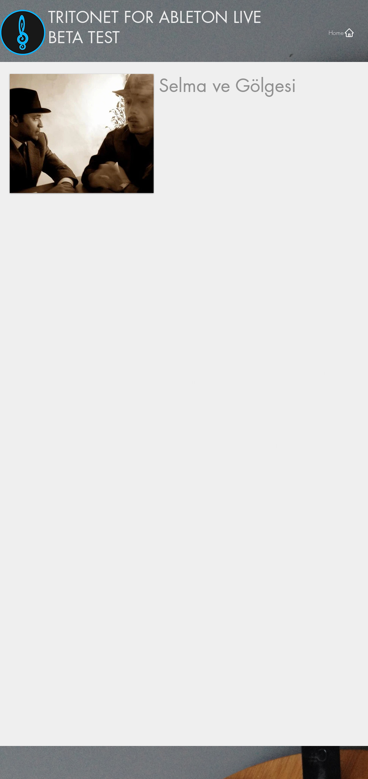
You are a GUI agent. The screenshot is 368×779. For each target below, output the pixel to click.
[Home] (341, 32)
